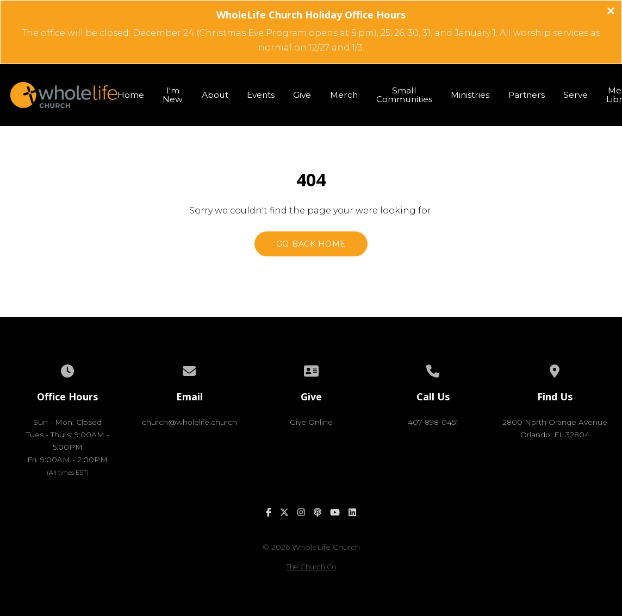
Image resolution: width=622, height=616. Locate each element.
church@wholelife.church (189, 422)
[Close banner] (610, 12)
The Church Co (311, 567)
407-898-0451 (433, 422)
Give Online (311, 422)
